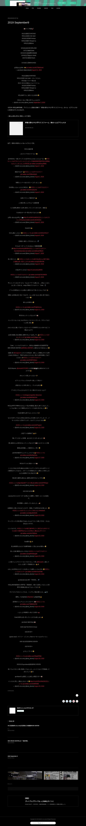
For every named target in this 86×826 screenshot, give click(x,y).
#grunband (21, 483)
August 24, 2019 (39, 556)
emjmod (46, 8)
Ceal (52, 8)
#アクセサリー (38, 172)
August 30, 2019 (39, 686)
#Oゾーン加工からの (38, 528)
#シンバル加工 (32, 259)
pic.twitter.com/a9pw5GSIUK (28, 513)
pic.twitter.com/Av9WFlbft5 (31, 683)
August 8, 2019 (39, 264)
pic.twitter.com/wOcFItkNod (29, 533)
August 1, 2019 (39, 166)
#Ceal (22, 220)
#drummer (39, 395)
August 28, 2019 (39, 658)
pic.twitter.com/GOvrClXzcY (40, 233)
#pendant (22, 251)
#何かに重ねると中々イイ (38, 531)
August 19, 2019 (39, 515)
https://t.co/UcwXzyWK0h (20, 248)
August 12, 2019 (39, 339)
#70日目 (26, 163)
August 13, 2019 (39, 362)
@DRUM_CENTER (27, 348)
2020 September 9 (13, 756)
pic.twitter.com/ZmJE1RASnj (32, 220)
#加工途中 (29, 528)
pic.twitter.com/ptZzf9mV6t (36, 261)
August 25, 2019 (39, 574)
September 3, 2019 (39, 102)
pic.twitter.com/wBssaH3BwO (34, 251)
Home (27, 8)
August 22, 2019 (39, 535)
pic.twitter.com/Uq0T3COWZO (38, 274)
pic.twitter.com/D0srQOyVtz (28, 190)
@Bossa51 (40, 562)
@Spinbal (30, 597)
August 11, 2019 (39, 309)
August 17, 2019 (39, 457)
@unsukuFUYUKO (22, 368)
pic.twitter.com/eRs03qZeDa (28, 455)
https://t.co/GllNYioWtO (30, 217)
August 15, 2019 (39, 427)
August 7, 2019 (39, 253)
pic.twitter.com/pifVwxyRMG (38, 163)
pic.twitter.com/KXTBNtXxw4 (34, 67)
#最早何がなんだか (24, 531)
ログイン (72, 3)
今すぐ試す (61, 3)
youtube (58, 8)
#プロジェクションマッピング (23, 161)
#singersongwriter (30, 395)
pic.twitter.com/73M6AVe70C (28, 604)
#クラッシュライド (27, 510)
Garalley (39, 8)
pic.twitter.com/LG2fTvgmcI (33, 425)
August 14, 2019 (39, 400)
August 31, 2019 (37, 70)
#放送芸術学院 (36, 161)
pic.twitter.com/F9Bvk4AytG (28, 174)
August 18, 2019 (39, 485)
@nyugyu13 (17, 353)
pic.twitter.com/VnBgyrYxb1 (33, 337)
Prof (33, 8)
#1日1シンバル (29, 172)
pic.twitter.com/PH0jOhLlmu (33, 307)
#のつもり (36, 510)
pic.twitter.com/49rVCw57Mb (33, 571)
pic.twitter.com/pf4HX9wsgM (28, 553)
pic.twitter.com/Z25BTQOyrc (28, 360)
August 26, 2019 (39, 606)
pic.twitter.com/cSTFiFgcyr (40, 483)
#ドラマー (22, 571)
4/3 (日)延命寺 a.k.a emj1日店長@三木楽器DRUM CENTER (23, 725)
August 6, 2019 (39, 235)
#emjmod (42, 510)
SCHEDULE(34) (11, 690)
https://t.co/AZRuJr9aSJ (37, 681)
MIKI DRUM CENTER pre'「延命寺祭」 (18, 741)
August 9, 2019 (39, 277)
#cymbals (17, 251)
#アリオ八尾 (28, 483)
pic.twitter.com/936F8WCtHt (28, 397)
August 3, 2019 (39, 192)
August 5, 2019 (39, 222)
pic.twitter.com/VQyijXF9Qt (33, 656)
